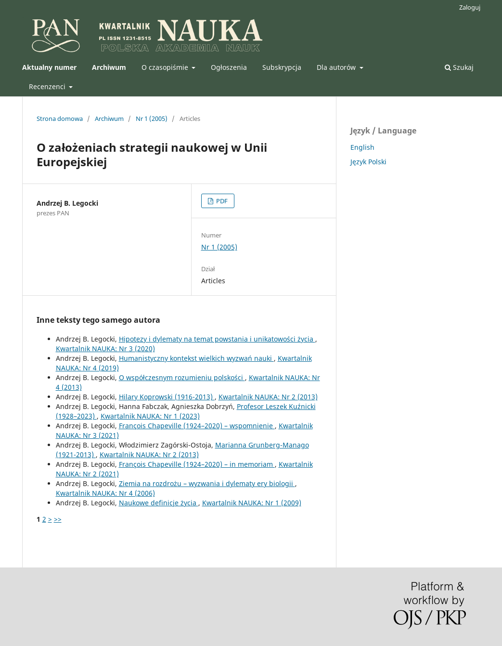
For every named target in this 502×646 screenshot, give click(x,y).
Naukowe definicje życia (158, 502)
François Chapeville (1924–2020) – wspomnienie (197, 425)
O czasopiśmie (166, 67)
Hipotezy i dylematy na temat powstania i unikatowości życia (217, 338)
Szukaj (459, 67)
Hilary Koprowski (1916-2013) (167, 396)
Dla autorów (337, 67)
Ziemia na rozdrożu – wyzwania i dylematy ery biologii (207, 483)
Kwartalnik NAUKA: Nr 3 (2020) (105, 348)
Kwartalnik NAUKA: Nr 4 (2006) (105, 493)
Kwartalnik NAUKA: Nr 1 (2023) (150, 416)
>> (58, 519)
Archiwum (109, 118)
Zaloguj (469, 7)
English (362, 147)
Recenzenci (48, 86)
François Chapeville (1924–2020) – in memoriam (197, 464)
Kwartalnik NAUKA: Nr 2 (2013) (268, 396)
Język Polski (368, 161)
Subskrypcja (281, 67)
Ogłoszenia (229, 67)
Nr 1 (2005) (151, 118)
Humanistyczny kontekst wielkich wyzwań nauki (196, 358)
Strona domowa (60, 118)
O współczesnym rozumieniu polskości (182, 377)
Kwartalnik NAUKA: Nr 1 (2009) (251, 502)
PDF (221, 201)
